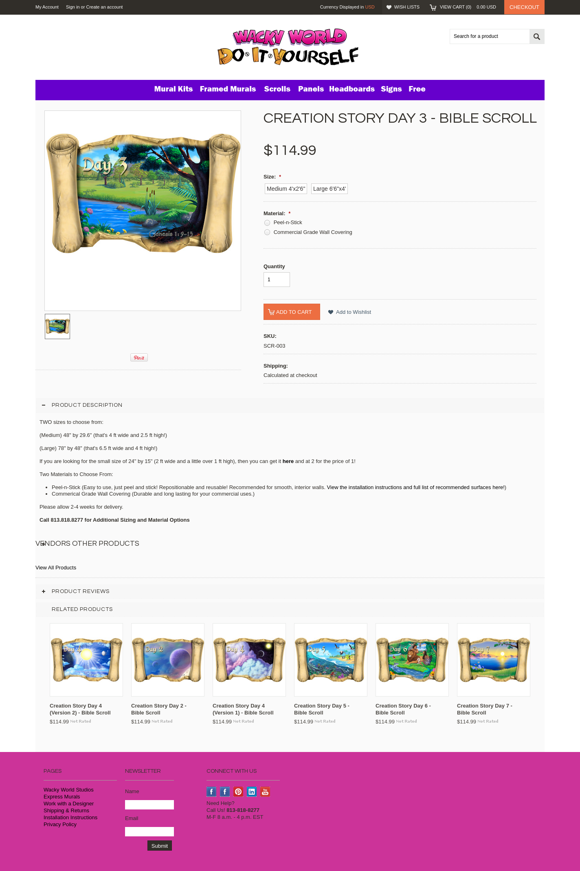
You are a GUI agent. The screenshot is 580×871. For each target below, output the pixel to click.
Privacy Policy (60, 824)
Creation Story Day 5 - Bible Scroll (321, 709)
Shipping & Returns (66, 810)
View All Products (55, 567)
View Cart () (468, 6)
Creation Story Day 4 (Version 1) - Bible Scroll (243, 709)
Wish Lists (407, 6)
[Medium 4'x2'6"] (286, 188)
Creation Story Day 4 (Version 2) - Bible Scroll (80, 709)
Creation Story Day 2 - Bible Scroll (159, 709)
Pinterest (238, 792)
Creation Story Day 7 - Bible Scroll (484, 709)
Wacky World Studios (69, 790)
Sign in (73, 6)
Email (131, 818)
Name (132, 791)
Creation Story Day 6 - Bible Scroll (403, 709)
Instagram (225, 792)
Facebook (212, 792)
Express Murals (62, 797)
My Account (47, 6)
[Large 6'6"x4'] (329, 188)
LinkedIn (252, 792)
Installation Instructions (70, 817)
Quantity (274, 266)
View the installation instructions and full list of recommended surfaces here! (416, 487)
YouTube (265, 792)
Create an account (104, 6)
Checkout (524, 7)
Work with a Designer (69, 803)
